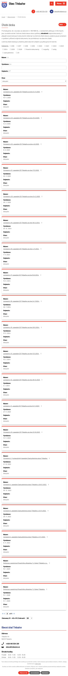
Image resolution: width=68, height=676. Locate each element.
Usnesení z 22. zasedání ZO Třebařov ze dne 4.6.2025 (22, 144)
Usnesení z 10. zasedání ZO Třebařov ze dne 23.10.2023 (23, 432)
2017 (19, 46)
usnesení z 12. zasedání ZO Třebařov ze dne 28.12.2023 (23, 380)
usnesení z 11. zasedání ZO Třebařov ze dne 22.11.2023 (22, 406)
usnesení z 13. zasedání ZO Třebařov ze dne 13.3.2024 (22, 354)
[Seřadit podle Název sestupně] (8, 57)
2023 (62, 46)
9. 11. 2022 (6, 543)
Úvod (3, 17)
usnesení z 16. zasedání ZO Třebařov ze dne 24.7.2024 (22, 301)
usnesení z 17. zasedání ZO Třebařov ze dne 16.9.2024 (22, 275)
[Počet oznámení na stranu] (29, 618)
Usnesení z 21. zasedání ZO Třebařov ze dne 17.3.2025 (22, 170)
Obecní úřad (11, 17)
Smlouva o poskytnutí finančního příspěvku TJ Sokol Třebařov (25, 589)
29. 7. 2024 (7, 307)
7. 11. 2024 (6, 255)
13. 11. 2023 (7, 438)
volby (54, 49)
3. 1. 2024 (6, 386)
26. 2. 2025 (7, 202)
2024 (5, 49)
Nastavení (45, 673)
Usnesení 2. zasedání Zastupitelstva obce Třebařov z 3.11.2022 (25, 537)
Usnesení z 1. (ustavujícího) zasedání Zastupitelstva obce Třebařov (26, 458)
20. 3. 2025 (7, 176)
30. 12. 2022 (7, 490)
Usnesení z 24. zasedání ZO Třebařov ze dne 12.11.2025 (23, 92)
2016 (12, 46)
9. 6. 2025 (6, 150)
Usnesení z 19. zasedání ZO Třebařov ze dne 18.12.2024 (23, 223)
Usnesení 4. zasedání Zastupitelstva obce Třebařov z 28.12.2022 (26, 484)
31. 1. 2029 (6, 601)
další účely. (38, 663)
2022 (54, 46)
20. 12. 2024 (7, 228)
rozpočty (46, 49)
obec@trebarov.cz (60, 11)
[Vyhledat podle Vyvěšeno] (34, 67)
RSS (63, 24)
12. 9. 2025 (6, 124)
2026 (20, 49)
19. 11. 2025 (7, 97)
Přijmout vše (23, 673)
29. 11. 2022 (7, 516)
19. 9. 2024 (6, 281)
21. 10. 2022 (7, 464)
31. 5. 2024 (6, 333)
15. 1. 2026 (6, 595)
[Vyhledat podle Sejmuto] (34, 74)
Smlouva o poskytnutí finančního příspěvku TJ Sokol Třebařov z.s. (27, 563)
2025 (13, 49)
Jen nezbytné (35, 673)
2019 (33, 46)
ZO (18, 53)
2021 (47, 46)
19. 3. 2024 (6, 359)
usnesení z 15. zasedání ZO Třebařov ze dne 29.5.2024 (22, 327)
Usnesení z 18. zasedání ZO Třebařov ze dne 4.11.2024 (22, 249)
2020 (40, 46)
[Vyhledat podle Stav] (34, 81)
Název (4, 57)
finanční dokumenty (32, 49)
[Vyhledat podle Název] (34, 60)
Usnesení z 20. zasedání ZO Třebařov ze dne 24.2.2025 (23, 196)
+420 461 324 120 (41, 11)
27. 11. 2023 (7, 412)
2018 (26, 46)
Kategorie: (5, 46)
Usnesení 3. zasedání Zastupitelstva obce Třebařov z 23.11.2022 (26, 511)
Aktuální (6, 107)
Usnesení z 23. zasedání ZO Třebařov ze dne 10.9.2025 (22, 118)
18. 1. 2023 (6, 569)
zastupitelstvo (9, 53)
